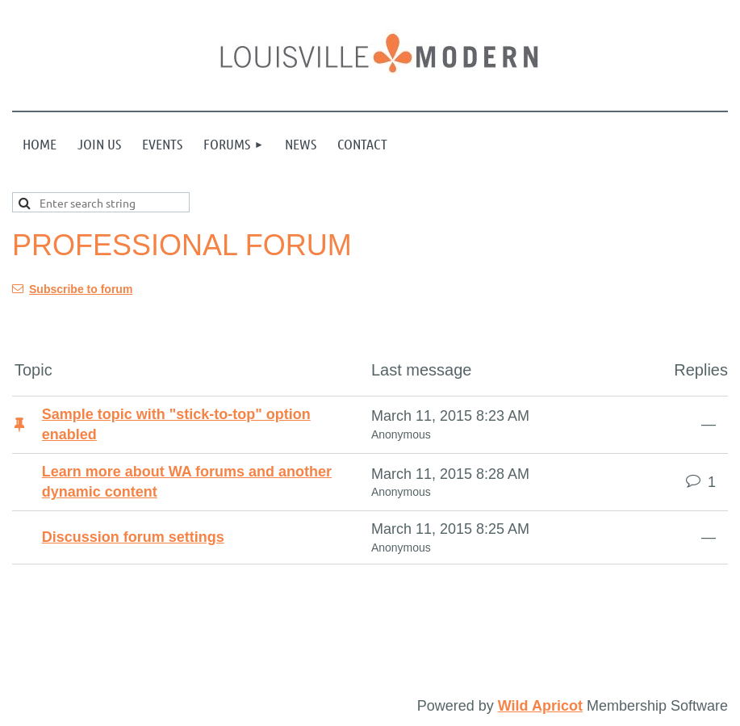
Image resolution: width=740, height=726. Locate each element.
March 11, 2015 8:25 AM (450, 529)
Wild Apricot (540, 706)
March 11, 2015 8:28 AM (450, 474)
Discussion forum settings (133, 537)
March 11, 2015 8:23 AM (450, 416)
